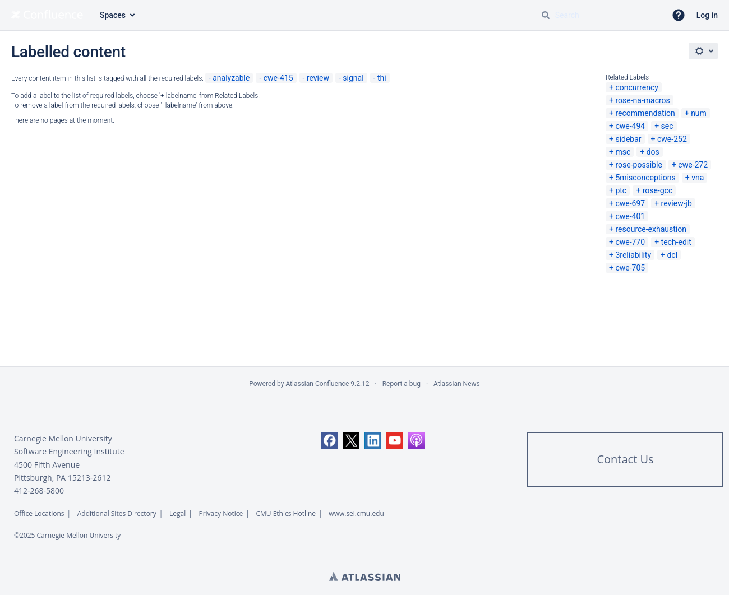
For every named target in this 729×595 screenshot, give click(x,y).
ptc (620, 190)
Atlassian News (456, 384)
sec (667, 126)
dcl (672, 254)
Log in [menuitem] (707, 15)
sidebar (628, 138)
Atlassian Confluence (317, 384)
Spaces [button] (113, 15)
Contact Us (625, 459)
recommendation (645, 113)
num (699, 113)
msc (622, 151)
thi (381, 77)
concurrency (636, 87)
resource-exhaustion (650, 229)
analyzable (231, 77)
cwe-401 (630, 216)
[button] (678, 15)
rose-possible (638, 164)
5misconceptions (645, 177)
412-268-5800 (39, 490)
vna (697, 177)
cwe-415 (278, 77)
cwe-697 (630, 203)
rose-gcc (658, 190)
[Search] (545, 15)
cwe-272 (693, 164)
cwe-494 (630, 126)
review (318, 77)
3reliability (633, 254)
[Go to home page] (47, 15)
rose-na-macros (642, 100)
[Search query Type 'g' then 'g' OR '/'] (599, 15)
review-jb (676, 203)
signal (353, 77)
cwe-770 (630, 242)
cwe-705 (630, 267)
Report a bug (401, 384)
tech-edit (676, 242)
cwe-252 (672, 138)
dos (653, 151)
